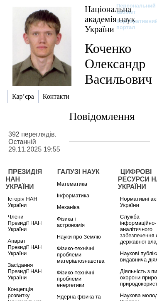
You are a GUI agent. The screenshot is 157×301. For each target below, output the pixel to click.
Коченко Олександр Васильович (118, 64)
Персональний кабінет (131, 8)
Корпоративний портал (131, 24)
